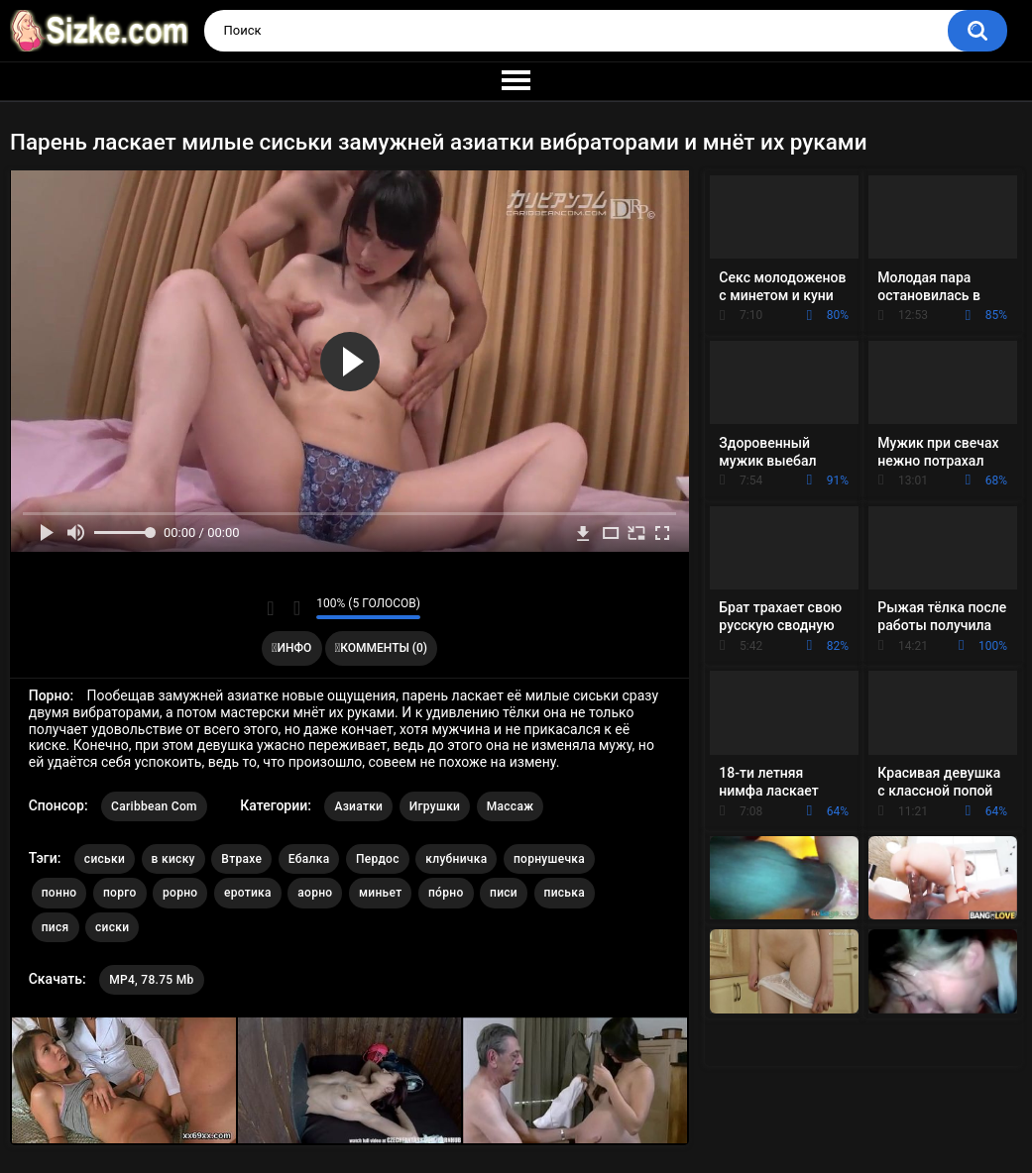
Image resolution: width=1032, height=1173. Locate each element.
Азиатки (358, 806)
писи (503, 893)
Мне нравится (270, 608)
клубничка (456, 859)
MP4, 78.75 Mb (151, 980)
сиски (112, 927)
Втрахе (241, 859)
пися (55, 927)
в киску (173, 859)
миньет (380, 893)
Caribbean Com (154, 806)
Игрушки (434, 806)
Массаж (510, 806)
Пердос (378, 859)
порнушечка (549, 859)
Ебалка (309, 859)
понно (59, 893)
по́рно (446, 893)
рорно (180, 893)
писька (565, 893)
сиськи (104, 859)
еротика (248, 893)
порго (120, 893)
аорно (314, 893)
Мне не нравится (296, 608)
